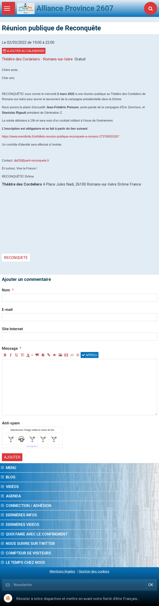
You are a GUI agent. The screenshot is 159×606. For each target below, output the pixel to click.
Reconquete (16, 257)
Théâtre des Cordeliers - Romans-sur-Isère (37, 59)
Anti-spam (11, 423)
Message (10, 348)
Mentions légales (62, 571)
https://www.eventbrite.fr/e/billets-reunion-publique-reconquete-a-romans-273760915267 (60, 136)
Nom (6, 290)
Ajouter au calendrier (23, 51)
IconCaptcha (31, 446)
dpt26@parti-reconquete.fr (31, 160)
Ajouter (12, 457)
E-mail (7, 309)
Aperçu (89, 355)
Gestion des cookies (94, 571)
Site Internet (12, 329)
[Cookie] (8, 598)
